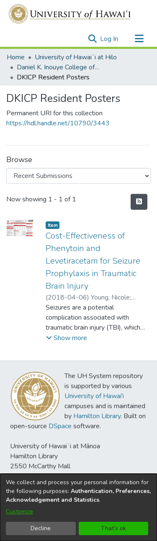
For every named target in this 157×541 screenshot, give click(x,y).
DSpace (60, 426)
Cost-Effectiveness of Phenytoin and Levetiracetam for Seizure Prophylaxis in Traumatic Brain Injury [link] (93, 261)
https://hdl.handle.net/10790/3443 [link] (58, 123)
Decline (41, 528)
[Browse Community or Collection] (78, 176)
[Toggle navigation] (139, 39)
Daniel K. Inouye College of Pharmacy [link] (58, 67)
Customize (19, 512)
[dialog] (78, 507)
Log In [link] (109, 38)
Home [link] (16, 57)
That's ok (113, 528)
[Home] (70, 13)
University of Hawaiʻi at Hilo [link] (76, 57)
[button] (92, 39)
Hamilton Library (97, 416)
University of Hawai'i (94, 396)
